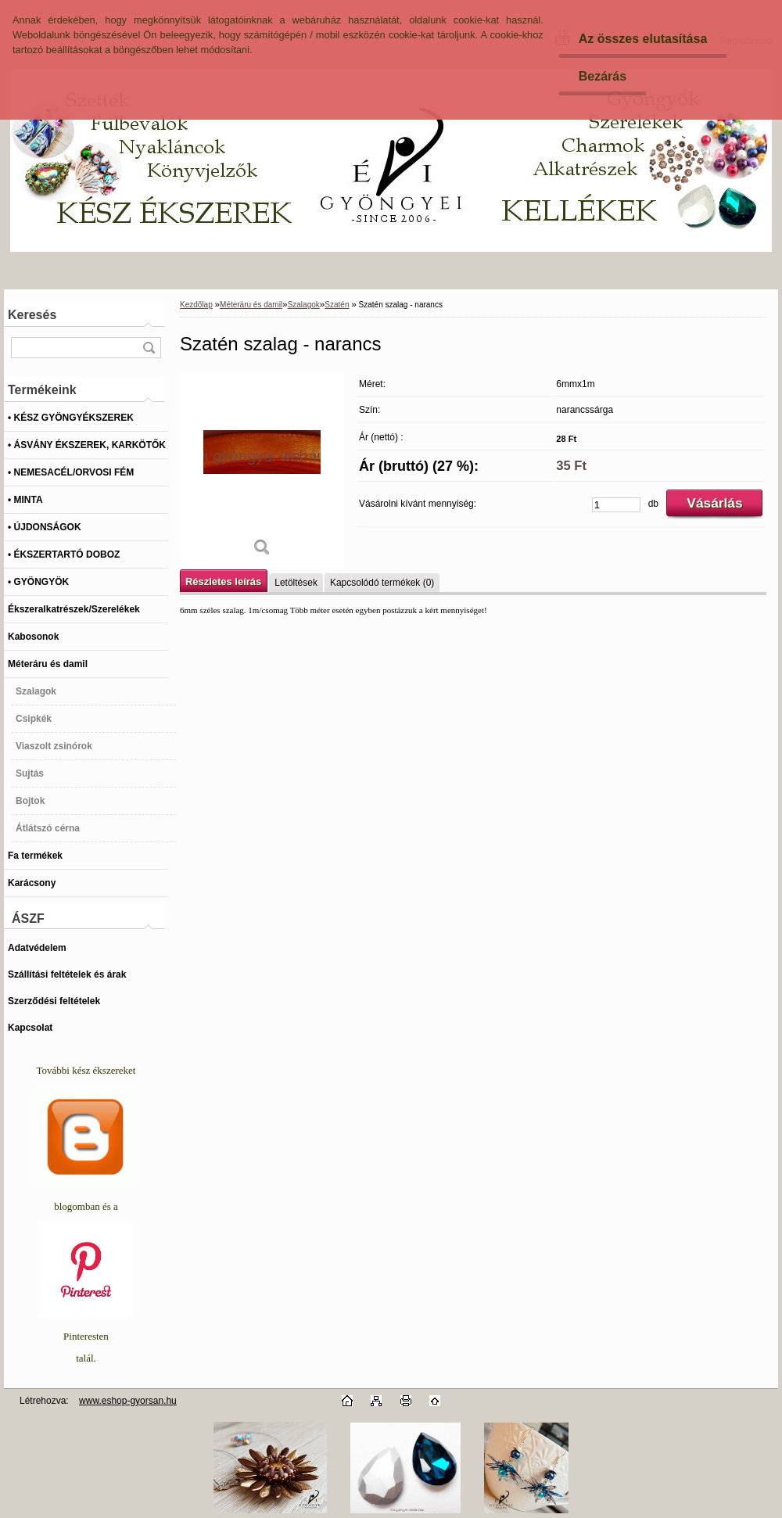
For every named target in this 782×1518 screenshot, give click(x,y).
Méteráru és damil (251, 304)
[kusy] (616, 504)
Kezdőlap (196, 304)
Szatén (337, 304)
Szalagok (304, 304)
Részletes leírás (223, 581)
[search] (148, 347)
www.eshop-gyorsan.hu (128, 1400)
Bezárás (602, 76)
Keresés (32, 314)
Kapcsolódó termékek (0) (382, 582)
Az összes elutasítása (643, 38)
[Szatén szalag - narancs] (262, 469)
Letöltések (295, 582)
